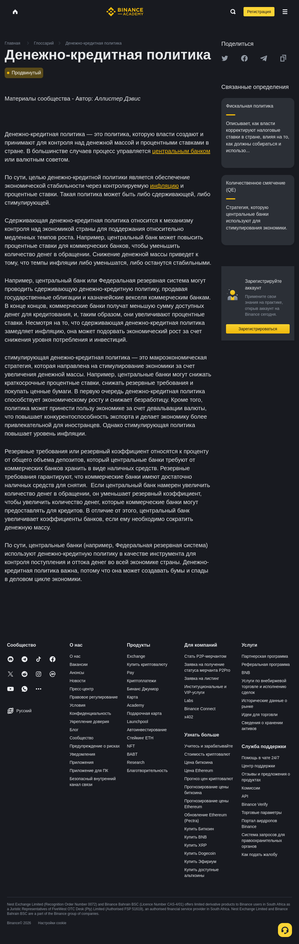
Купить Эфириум (200, 861)
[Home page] (124, 11)
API (245, 796)
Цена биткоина (198, 762)
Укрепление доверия (89, 721)
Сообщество (81, 738)
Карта (132, 697)
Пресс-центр (81, 689)
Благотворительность (147, 770)
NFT (131, 746)
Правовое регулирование (93, 697)
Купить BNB (195, 837)
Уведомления (82, 754)
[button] (284, 11)
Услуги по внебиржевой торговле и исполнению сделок (264, 686)
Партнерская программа (265, 656)
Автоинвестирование (147, 729)
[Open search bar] (231, 11)
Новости (77, 680)
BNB (246, 672)
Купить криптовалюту (147, 664)
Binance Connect (199, 708)
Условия (77, 705)
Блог (73, 729)
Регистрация (259, 11)
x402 (188, 717)
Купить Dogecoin (199, 853)
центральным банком (181, 151)
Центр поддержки (258, 766)
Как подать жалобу (259, 854)
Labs (188, 700)
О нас (74, 656)
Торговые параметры (262, 812)
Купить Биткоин (199, 829)
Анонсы (76, 672)
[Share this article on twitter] (224, 58)
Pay (130, 672)
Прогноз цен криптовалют (208, 778)
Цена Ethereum (198, 770)
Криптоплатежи (141, 680)
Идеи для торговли (260, 714)
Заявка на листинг (201, 678)
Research (136, 762)
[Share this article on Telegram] (263, 58)
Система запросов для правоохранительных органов (263, 840)
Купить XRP (195, 845)
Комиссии (251, 788)
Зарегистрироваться (258, 329)
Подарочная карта (144, 713)
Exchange (136, 656)
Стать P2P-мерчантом (205, 656)
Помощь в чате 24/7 (260, 757)
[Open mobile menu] (285, 11)
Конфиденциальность (90, 713)
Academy (135, 705)
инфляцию (164, 186)
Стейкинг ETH (140, 738)
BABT (132, 754)
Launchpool (137, 721)
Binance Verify (255, 804)
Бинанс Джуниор (143, 689)
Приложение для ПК (88, 770)
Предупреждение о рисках (94, 746)
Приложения (81, 762)
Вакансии (78, 664)
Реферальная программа (266, 664)
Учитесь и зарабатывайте (208, 746)
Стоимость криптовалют (207, 754)
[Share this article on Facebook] (244, 58)
